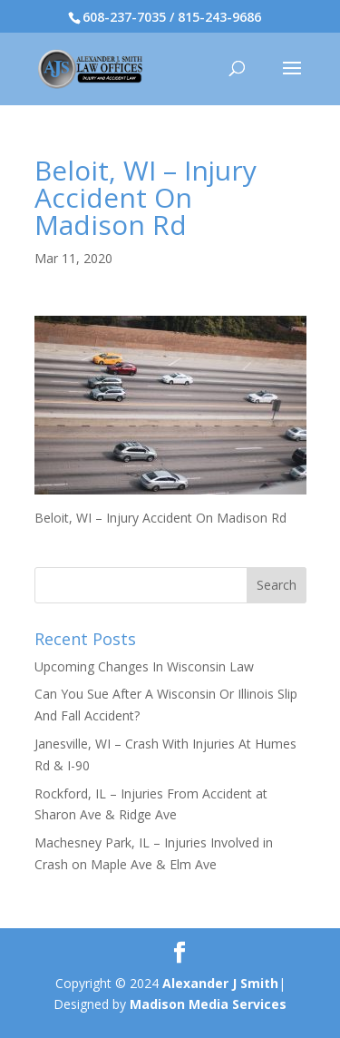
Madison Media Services (208, 1004)
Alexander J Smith (220, 983)
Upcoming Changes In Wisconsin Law (144, 666)
